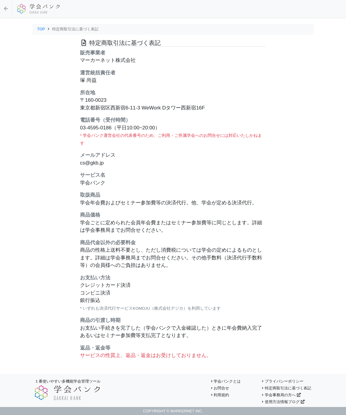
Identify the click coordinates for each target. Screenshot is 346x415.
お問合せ (220, 388)
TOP (41, 29)
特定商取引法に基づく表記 (286, 388)
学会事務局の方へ (281, 395)
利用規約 (220, 395)
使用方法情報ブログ (283, 402)
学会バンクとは (226, 381)
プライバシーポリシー (282, 381)
